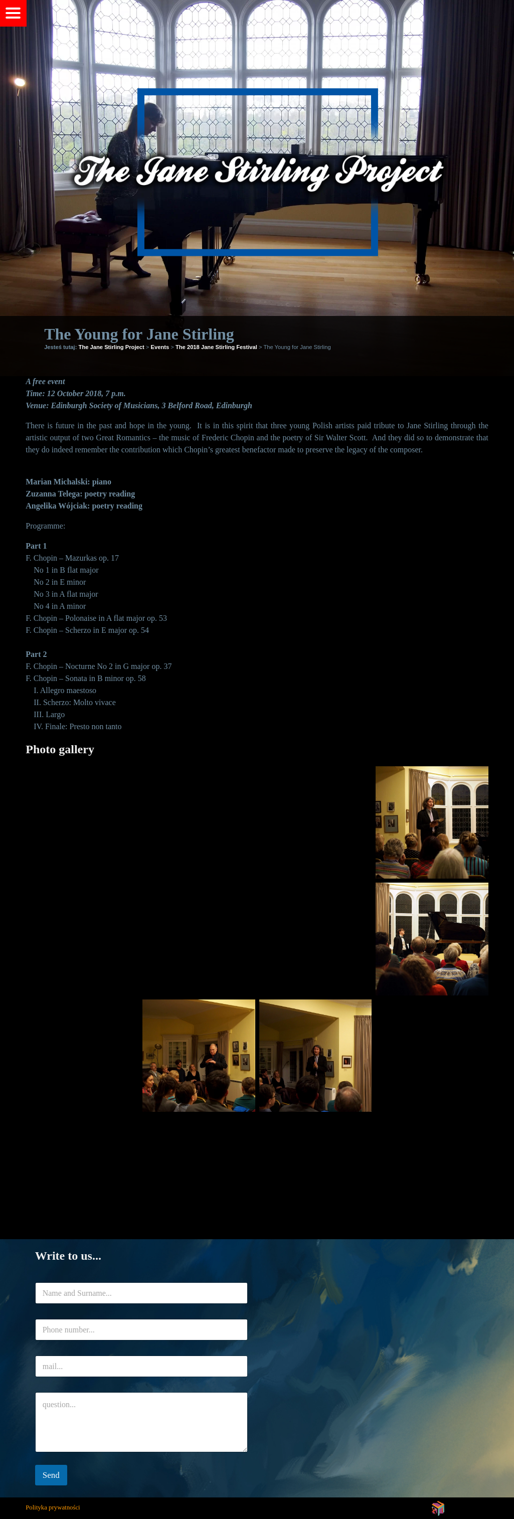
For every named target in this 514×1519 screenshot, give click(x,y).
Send (51, 1475)
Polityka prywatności (53, 1507)
